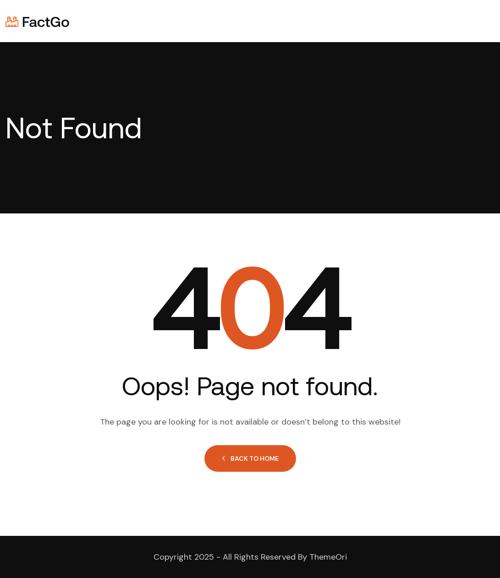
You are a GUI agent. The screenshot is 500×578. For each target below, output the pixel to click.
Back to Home (250, 458)
